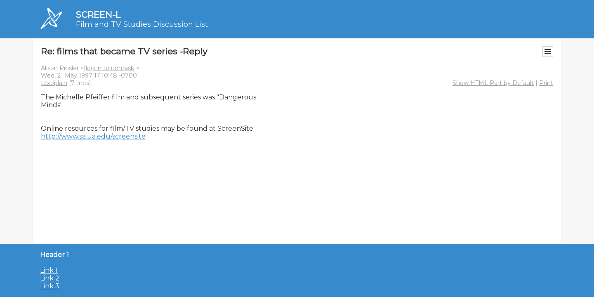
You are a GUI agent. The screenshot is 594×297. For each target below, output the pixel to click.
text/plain (54, 83)
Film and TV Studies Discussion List (142, 24)
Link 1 (49, 270)
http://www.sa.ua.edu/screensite (93, 136)
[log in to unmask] (110, 68)
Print (546, 83)
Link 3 (49, 286)
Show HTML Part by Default (493, 83)
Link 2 (49, 278)
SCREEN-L (98, 14)
